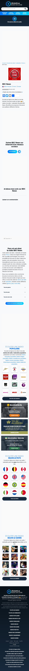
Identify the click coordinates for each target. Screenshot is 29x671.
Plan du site (16, 641)
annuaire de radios (19, 602)
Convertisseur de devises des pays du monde (14, 664)
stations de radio (21, 279)
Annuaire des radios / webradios (13, 63)
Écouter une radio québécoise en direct (14, 662)
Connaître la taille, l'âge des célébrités (14, 653)
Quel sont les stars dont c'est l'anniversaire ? (14, 655)
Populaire (14, 348)
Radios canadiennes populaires (17, 358)
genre (14, 600)
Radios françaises (14, 621)
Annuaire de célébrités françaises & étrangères (14, 651)
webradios (8, 281)
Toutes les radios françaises (14, 303)
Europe (19, 86)
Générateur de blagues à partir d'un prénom (14, 660)
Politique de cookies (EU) (14, 643)
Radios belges (14, 624)
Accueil (4, 63)
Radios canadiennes (14, 635)
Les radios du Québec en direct (14, 666)
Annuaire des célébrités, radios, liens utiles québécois (14, 658)
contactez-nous (24, 607)
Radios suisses (14, 638)
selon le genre (14, 537)
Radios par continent (14, 632)
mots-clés (17, 283)
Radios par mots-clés (14, 618)
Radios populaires (14, 615)
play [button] (14, 18)
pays (12, 283)
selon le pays (14, 457)
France (23, 63)
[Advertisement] (14, 45)
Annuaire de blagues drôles (14, 649)
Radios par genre (14, 627)
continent (10, 600)
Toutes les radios (14, 610)
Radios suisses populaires (12, 360)
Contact (11, 641)
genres (9, 283)
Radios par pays (14, 629)
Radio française (7, 86)
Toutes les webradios (14, 613)
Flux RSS (21, 641)
